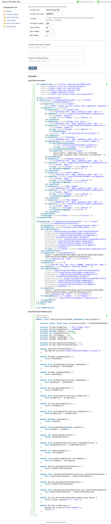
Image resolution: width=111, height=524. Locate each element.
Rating (9, 11)
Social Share (11, 26)
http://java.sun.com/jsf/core (65, 90)
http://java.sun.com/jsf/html (65, 88)
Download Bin (105, 2)
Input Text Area (12, 17)
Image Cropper (12, 14)
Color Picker (11, 20)
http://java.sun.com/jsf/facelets (68, 86)
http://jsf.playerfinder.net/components (71, 94)
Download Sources (86, 2)
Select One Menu (13, 23)
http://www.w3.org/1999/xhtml (76, 84)
